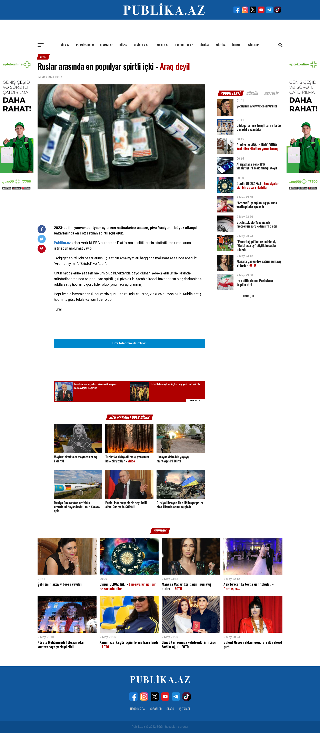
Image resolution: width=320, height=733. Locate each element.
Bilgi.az (204, 45)
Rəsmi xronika (85, 45)
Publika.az (62, 243)
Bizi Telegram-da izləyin (129, 343)
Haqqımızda (137, 708)
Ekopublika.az (184, 45)
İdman (236, 45)
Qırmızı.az (106, 45)
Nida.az (64, 45)
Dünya (123, 45)
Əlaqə (170, 708)
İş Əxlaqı (184, 708)
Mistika (221, 45)
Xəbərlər (156, 708)
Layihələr (253, 45)
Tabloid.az (162, 45)
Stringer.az (141, 45)
